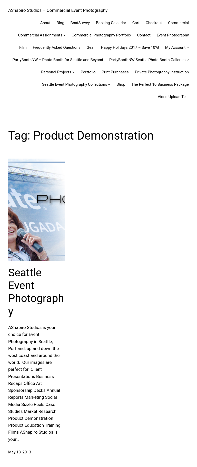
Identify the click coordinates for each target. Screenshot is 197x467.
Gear (91, 47)
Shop (120, 84)
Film (23, 47)
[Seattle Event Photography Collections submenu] (109, 84)
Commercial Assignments (40, 35)
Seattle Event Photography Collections (74, 84)
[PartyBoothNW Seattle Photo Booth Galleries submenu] (187, 60)
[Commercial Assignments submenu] (64, 35)
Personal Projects (56, 72)
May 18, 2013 (19, 452)
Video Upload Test (173, 96)
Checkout (154, 23)
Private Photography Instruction (162, 72)
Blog (60, 23)
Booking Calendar (111, 23)
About (45, 23)
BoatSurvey (80, 23)
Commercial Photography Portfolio (101, 35)
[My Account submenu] (187, 47)
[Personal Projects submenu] (73, 72)
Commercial (178, 23)
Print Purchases (115, 72)
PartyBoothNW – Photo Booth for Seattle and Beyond (58, 59)
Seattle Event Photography (36, 292)
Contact (143, 35)
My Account (175, 47)
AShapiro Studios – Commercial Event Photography (57, 10)
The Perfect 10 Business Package (160, 84)
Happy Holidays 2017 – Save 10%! (130, 47)
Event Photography (173, 35)
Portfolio (88, 72)
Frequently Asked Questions (57, 47)
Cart (136, 23)
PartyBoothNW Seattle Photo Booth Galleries (147, 59)
